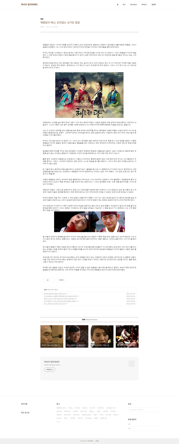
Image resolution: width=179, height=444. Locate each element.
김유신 (85, 408)
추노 (66, 418)
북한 (96, 418)
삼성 (99, 411)
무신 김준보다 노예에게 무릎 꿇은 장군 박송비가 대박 (60, 296)
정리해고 (101, 408)
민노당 (81, 418)
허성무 (116, 415)
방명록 (154, 4)
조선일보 (89, 418)
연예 (45, 289)
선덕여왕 (68, 415)
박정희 (76, 411)
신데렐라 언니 (111, 408)
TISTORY (90, 441)
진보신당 (76, 415)
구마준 (78, 408)
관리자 (97, 441)
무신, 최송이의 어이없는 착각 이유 (54, 303)
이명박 (73, 418)
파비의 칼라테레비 (29, 4)
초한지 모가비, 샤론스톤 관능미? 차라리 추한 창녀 (59, 298)
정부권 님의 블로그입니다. (52, 365)
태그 (124, 4)
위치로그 (144, 4)
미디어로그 (133, 4)
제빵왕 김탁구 (62, 408)
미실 (71, 408)
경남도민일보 (87, 415)
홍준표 (60, 415)
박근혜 (60, 411)
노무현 (93, 408)
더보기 (58, 422)
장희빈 (106, 411)
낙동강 (114, 411)
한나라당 (84, 411)
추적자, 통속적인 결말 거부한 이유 (54, 293)
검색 (156, 409)
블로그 (92, 411)
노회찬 (60, 418)
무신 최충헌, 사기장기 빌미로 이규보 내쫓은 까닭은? (60, 301)
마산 (102, 415)
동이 (96, 415)
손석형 (109, 415)
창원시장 (104, 418)
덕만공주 (68, 411)
